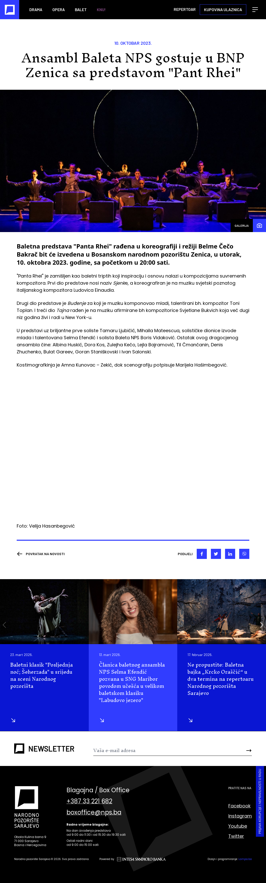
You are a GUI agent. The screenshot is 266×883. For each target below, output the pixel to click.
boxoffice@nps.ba (93, 812)
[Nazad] (41, 554)
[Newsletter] (159, 750)
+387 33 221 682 (89, 801)
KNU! (101, 9)
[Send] (239, 750)
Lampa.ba (245, 859)
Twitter (236, 836)
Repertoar (185, 9)
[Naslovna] (9, 9)
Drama (35, 9)
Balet (81, 9)
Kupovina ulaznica (223, 9)
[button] (261, 625)
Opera (58, 9)
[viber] (244, 554)
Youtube (237, 826)
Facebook (239, 806)
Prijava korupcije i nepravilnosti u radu (260, 801)
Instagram (240, 816)
